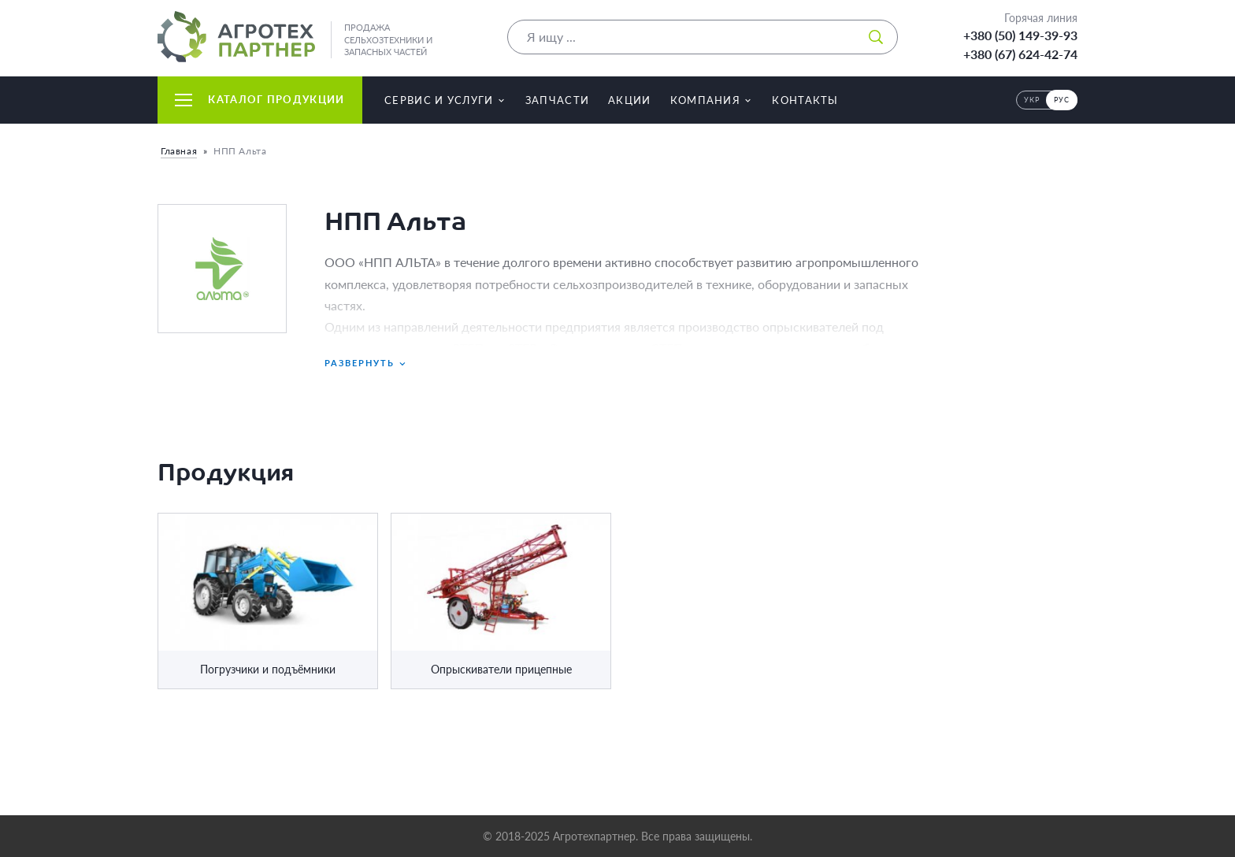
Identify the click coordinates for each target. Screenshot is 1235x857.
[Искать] (876, 37)
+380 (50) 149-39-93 (1020, 35)
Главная (179, 151)
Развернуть (366, 363)
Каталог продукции (259, 99)
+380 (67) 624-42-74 (1020, 53)
